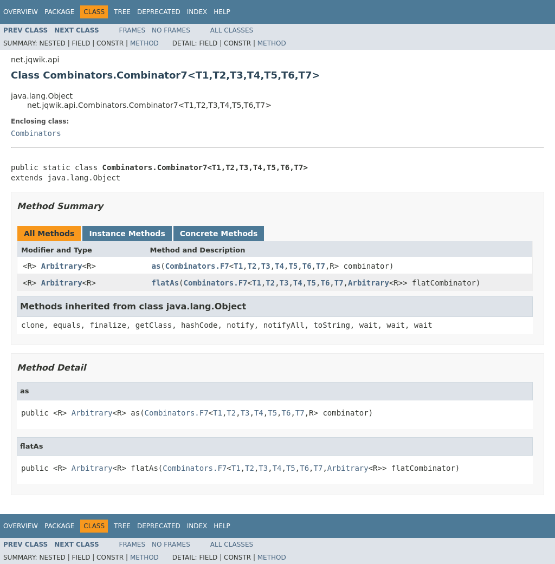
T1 (238, 266)
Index (197, 12)
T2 (252, 266)
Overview (20, 12)
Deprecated (158, 12)
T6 (307, 266)
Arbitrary (61, 266)
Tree (122, 12)
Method (144, 43)
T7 (320, 266)
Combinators (36, 133)
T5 (293, 266)
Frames (132, 30)
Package (59, 12)
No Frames (171, 30)
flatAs (165, 282)
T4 (279, 266)
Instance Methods (127, 233)
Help (222, 12)
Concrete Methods (219, 233)
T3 (265, 266)
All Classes (231, 30)
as (156, 266)
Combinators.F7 (197, 266)
